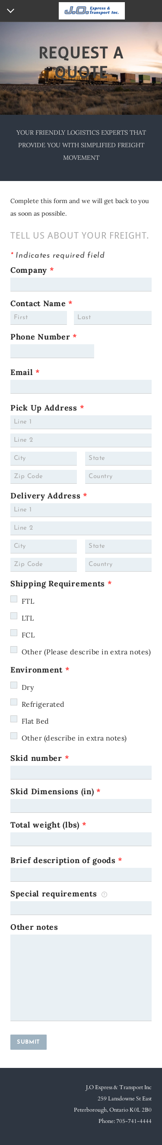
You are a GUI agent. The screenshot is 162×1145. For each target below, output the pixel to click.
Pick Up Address (47, 408)
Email (25, 372)
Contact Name (41, 303)
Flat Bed (35, 721)
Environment (40, 670)
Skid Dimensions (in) (55, 791)
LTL (28, 618)
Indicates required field (57, 256)
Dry (28, 687)
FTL (28, 601)
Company (32, 270)
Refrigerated (43, 704)
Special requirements (58, 894)
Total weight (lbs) (48, 825)
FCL (28, 635)
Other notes (34, 927)
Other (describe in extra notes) (74, 738)
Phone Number (43, 337)
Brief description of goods (66, 860)
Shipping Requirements (61, 584)
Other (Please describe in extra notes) (86, 651)
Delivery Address (49, 496)
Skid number (39, 758)
